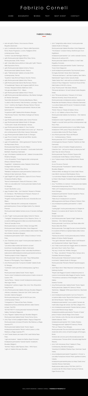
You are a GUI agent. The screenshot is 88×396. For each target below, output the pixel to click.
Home (11, 16)
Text (47, 16)
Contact (75, 16)
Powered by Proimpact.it (57, 389)
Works (37, 16)
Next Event (60, 16)
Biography (23, 16)
